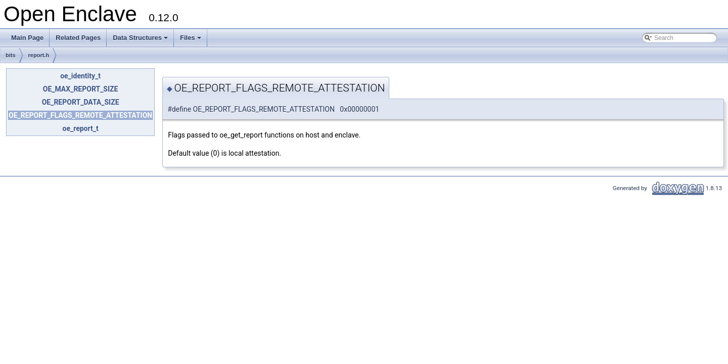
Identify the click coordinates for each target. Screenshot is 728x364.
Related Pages (78, 37)
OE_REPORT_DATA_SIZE (80, 102)
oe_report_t (81, 128)
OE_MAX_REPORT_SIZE (80, 89)
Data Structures (141, 40)
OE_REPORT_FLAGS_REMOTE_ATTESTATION (80, 115)
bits (11, 55)
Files (191, 40)
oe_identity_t (80, 76)
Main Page (27, 37)
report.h (39, 55)
